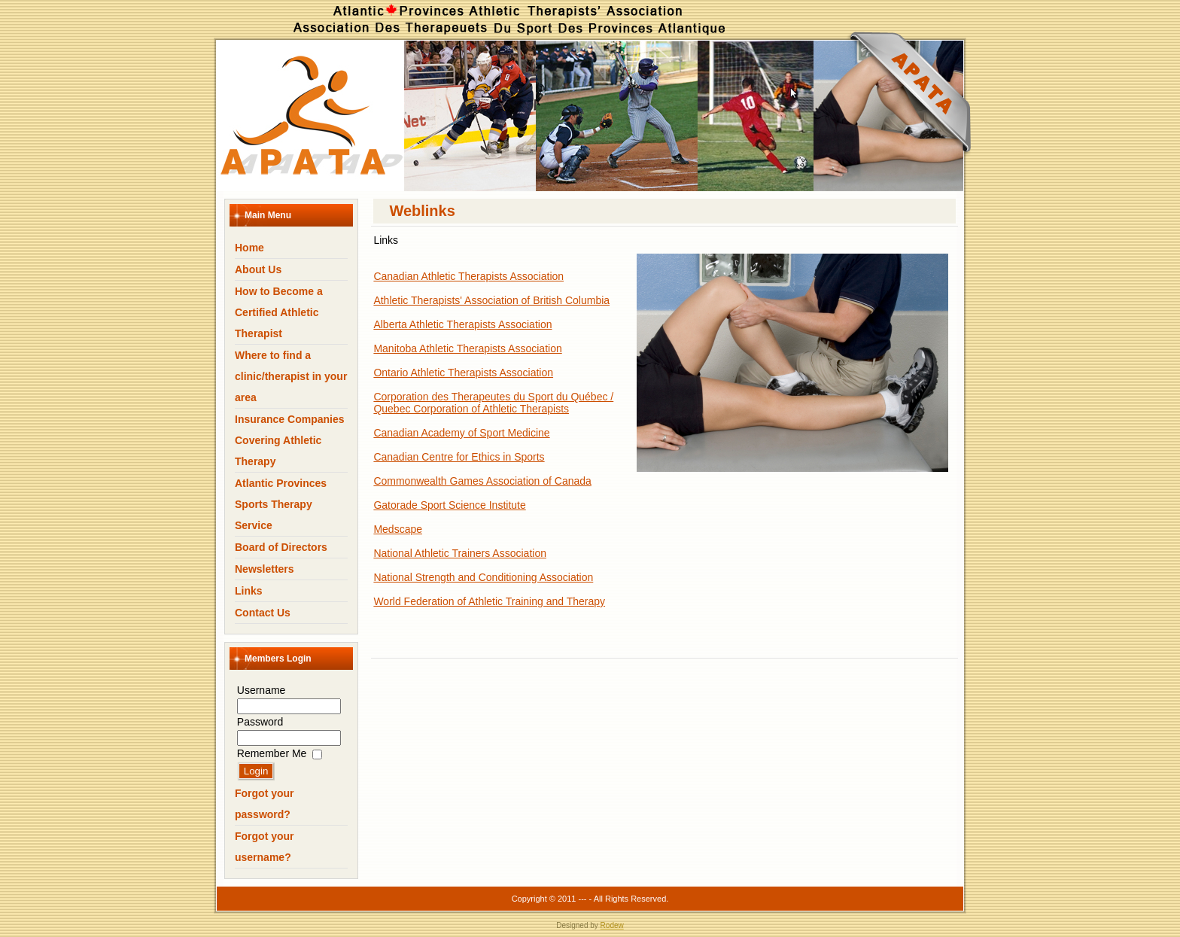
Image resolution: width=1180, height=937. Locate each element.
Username (261, 690)
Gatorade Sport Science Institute (449, 505)
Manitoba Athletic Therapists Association (467, 348)
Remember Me (272, 753)
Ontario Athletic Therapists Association (463, 373)
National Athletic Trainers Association (459, 553)
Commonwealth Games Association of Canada (482, 481)
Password (260, 722)
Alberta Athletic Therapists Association (462, 324)
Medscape (397, 529)
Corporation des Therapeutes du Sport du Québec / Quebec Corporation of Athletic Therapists (493, 403)
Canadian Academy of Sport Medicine (461, 433)
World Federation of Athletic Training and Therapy (489, 601)
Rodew (612, 925)
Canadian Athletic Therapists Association (468, 276)
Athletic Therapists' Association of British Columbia (491, 300)
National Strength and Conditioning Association (483, 577)
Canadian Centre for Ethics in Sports (458, 457)
